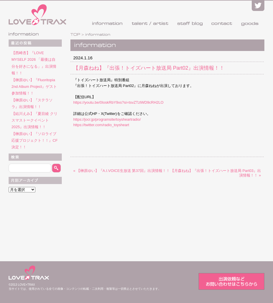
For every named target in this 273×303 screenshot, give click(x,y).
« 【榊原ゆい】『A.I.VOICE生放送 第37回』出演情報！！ (121, 170)
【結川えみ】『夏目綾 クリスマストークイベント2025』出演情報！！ (34, 120)
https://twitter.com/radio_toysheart (101, 125)
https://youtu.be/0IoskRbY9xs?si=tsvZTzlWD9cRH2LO (118, 102)
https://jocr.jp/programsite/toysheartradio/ (107, 119)
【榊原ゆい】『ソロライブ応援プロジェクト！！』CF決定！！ (34, 140)
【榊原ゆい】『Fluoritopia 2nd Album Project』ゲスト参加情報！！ (34, 87)
